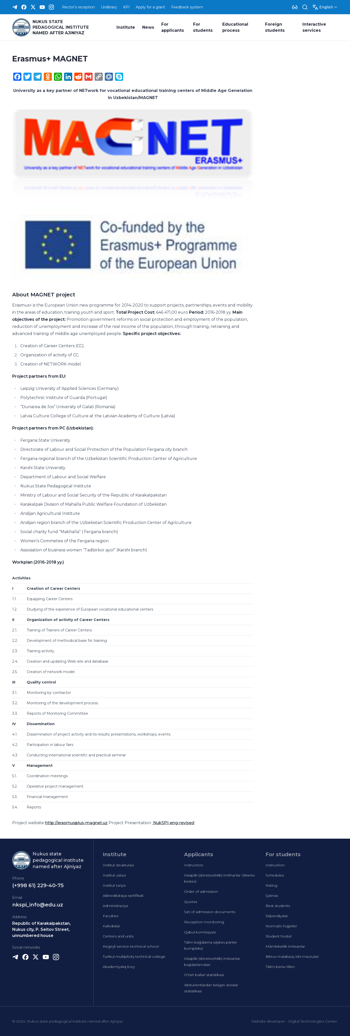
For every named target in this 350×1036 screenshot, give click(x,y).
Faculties (110, 916)
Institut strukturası (118, 865)
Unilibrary (109, 7)
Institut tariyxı (114, 885)
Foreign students (275, 27)
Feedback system (187, 7)
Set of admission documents (209, 912)
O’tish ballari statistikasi (204, 975)
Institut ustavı (114, 875)
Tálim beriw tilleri (280, 966)
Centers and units (118, 936)
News (148, 27)
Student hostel (278, 936)
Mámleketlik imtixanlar (285, 946)
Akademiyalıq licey (119, 966)
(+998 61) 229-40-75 (38, 885)
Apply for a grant (150, 7)
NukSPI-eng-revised (173, 822)
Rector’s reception (78, 7)
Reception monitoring (204, 922)
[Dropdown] (295, 7)
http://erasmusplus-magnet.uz (76, 822)
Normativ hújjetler (281, 926)
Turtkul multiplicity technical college (134, 956)
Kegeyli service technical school (131, 946)
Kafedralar (111, 926)
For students (203, 27)
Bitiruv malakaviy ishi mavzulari (292, 956)
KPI (126, 7)
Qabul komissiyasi (200, 932)
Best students (278, 905)
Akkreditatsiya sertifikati (123, 895)
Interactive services (314, 27)
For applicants (172, 27)
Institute (125, 27)
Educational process (235, 27)
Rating (271, 885)
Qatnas (272, 895)
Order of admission (201, 891)
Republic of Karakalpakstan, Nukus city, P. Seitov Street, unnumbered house (41, 929)
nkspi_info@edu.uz (37, 905)
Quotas (190, 901)
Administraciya (115, 905)
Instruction (193, 865)
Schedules (275, 875)
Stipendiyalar (277, 916)
